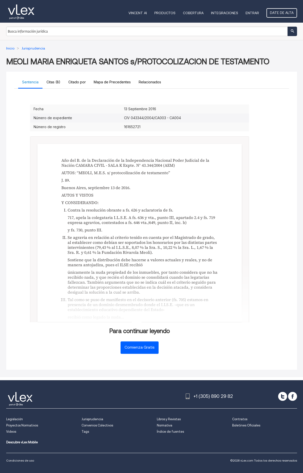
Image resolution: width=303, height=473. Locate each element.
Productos (164, 13)
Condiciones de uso (20, 460)
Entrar (252, 13)
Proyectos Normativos (22, 425)
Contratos (239, 419)
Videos (11, 431)
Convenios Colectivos (97, 425)
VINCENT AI (138, 13)
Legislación (14, 419)
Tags (85, 431)
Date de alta (282, 13)
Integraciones (224, 13)
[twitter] (282, 396)
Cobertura (193, 13)
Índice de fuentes (170, 431)
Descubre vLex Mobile (22, 442)
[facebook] (292, 396)
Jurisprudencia (92, 419)
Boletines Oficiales (246, 425)
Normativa (164, 425)
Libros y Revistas (169, 419)
